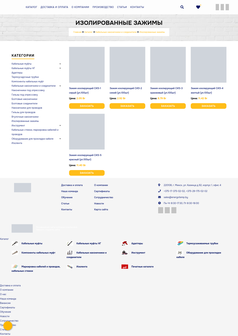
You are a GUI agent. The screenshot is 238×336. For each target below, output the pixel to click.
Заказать (87, 105)
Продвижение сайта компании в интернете (56, 227)
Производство (103, 7)
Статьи (122, 7)
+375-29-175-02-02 (196, 191)
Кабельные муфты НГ (89, 243)
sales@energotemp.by (176, 197)
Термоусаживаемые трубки (202, 243)
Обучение (66, 197)
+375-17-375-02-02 (174, 191)
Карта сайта (101, 209)
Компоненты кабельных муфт (38, 252)
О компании (80, 7)
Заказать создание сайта (48, 229)
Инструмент (138, 252)
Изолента (82, 266)
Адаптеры (137, 243)
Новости (99, 203)
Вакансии (5, 302)
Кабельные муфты (31, 243)
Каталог (31, 7)
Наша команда (69, 191)
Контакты (137, 7)
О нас (3, 294)
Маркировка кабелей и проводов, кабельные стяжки (36, 268)
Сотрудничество (103, 197)
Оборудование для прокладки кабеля (199, 254)
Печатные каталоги (142, 266)
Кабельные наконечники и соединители (87, 254)
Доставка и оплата (54, 7)
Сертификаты (102, 191)
